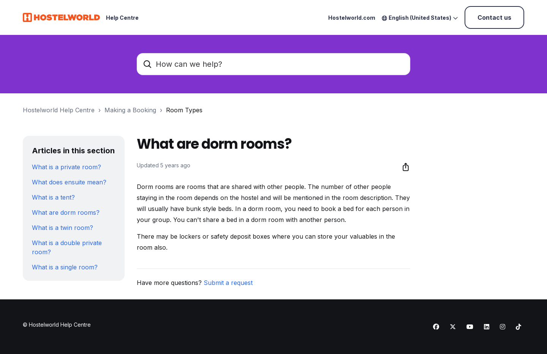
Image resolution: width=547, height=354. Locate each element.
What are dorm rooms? (66, 212)
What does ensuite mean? (69, 182)
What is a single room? (65, 267)
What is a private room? (66, 167)
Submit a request (228, 282)
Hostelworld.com (351, 17)
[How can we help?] (273, 64)
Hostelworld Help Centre (59, 110)
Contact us (494, 17)
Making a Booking (130, 110)
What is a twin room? (62, 227)
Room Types (184, 110)
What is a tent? (53, 197)
